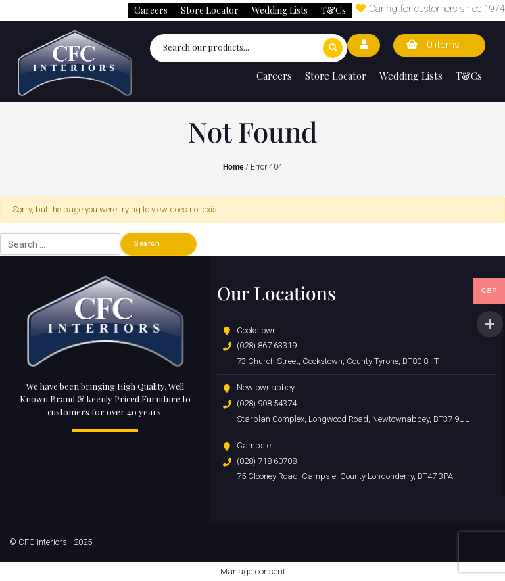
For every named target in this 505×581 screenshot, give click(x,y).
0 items (433, 45)
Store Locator (210, 10)
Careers (151, 10)
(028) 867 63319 (267, 345)
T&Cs (333, 10)
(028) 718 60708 (267, 461)
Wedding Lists (280, 10)
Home (233, 167)
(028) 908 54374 (267, 403)
